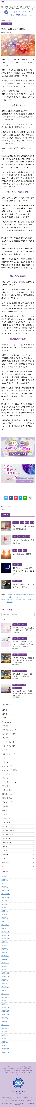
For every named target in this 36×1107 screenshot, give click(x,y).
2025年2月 (5, 925)
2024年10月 (5, 938)
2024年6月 (5, 952)
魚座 (4, 509)
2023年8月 (5, 983)
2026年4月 (5, 876)
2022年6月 (5, 1028)
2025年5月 (5, 914)
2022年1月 (5, 1045)
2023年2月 (5, 1000)
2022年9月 (5, 1018)
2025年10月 (5, 897)
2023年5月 (5, 990)
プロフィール (16, 1067)
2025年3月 (5, 921)
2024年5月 (5, 956)
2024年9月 (5, 942)
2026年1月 (5, 887)
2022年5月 (5, 1032)
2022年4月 (5, 1035)
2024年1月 (5, 969)
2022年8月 (5, 1021)
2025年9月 (5, 901)
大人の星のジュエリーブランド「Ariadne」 (20, 1068)
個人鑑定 (24, 1067)
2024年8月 (5, 945)
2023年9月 (5, 980)
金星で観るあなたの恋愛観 (21, 554)
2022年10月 (5, 1014)
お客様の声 (7, 1070)
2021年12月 (5, 1049)
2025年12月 (5, 890)
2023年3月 (5, 997)
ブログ (5, 506)
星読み (9, 506)
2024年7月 (5, 949)
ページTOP (7, 1067)
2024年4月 (5, 959)
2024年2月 (5, 966)
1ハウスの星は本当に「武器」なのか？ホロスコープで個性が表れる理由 (23, 693)
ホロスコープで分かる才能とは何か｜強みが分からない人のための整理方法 (23, 660)
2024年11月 (5, 935)
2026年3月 (5, 880)
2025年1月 (5, 928)
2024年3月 (5, 963)
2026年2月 (5, 883)
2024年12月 (5, 932)
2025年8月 (5, 904)
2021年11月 (5, 1052)
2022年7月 (5, 1025)
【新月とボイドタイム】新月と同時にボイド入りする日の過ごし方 (23, 571)
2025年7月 (5, 907)
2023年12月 (5, 973)
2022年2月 (5, 1042)
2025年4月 (5, 918)
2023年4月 (5, 994)
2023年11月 (5, 976)
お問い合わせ (16, 1070)
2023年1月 (5, 1004)
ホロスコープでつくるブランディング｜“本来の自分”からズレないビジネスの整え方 (23, 644)
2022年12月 (5, 1007)
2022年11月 (5, 1011)
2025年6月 (5, 911)
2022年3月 (5, 1038)
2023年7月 (5, 987)
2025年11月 (5, 894)
